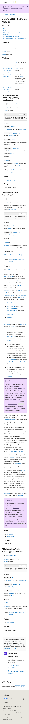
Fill (22, 493)
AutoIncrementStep (12, 308)
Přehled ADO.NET (11, 180)
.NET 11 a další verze (10, 187)
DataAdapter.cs (11, 104)
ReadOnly (9, 317)
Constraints (13, 326)
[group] (15, 118)
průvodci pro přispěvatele (11, 648)
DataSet (4, 54)
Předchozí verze (17, 706)
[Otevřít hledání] (20, 2)
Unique (9, 321)
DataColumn (21, 297)
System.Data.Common (13, 46)
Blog (4, 708)
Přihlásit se (25, 2)
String (13, 139)
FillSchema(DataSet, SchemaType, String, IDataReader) (12, 33)
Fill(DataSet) (10, 534)
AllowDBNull (10, 303)
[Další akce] (25, 14)
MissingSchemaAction (11, 523)
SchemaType (18, 84)
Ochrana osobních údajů (9, 710)
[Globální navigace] (1, 2)
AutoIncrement (11, 306)
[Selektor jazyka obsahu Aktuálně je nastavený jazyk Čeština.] (6, 695)
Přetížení (5, 31)
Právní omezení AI (7, 706)
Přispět (9, 708)
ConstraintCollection (12, 362)
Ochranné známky (17, 717)
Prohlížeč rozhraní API (10, 14)
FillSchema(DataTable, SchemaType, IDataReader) (14, 38)
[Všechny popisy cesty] (3, 14)
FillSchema (11, 270)
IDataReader (22, 129)
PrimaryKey (23, 324)
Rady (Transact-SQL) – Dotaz (15, 451)
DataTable (4, 52)
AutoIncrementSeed (12, 310)
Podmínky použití (7, 717)
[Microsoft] (15, 2)
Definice (5, 29)
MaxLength (10, 314)
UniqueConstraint (11, 359)
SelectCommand (14, 272)
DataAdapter (18, 463)
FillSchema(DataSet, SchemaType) (11, 36)
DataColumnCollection (10, 295)
